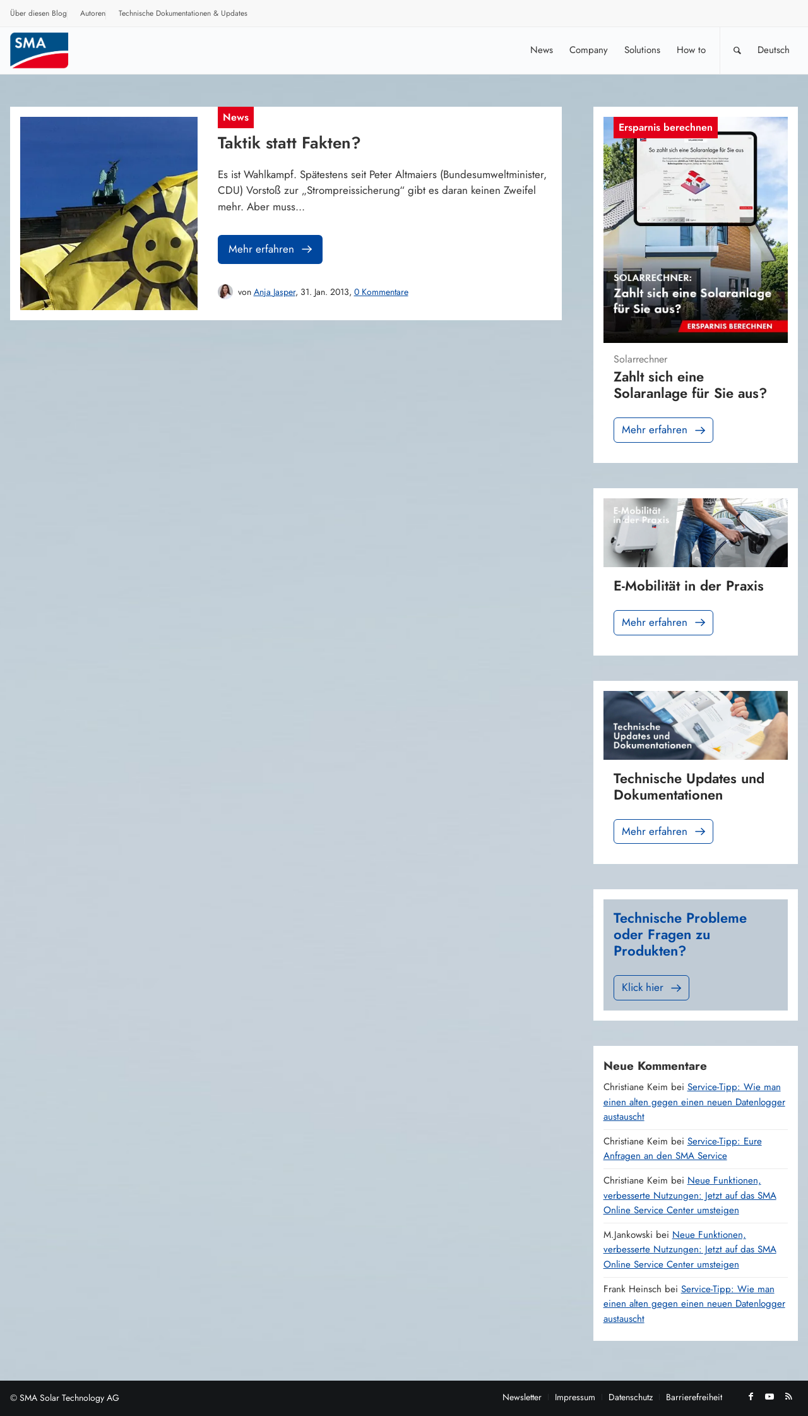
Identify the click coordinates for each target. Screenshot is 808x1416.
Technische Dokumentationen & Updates (183, 13)
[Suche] (737, 50)
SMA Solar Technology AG (69, 1397)
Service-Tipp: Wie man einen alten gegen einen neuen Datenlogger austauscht (694, 1102)
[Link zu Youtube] (769, 1396)
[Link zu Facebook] (750, 1396)
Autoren (92, 13)
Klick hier (653, 987)
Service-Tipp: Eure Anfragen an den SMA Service (682, 1148)
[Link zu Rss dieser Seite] (788, 1396)
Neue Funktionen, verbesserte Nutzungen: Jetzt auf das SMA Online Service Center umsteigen (689, 1195)
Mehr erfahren (271, 249)
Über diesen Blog (38, 13)
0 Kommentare (381, 291)
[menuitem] (39, 15)
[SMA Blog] (48, 50)
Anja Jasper (274, 291)
